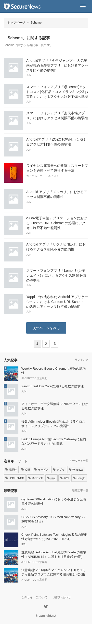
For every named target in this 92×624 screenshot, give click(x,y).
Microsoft (35, 478)
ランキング (81, 359)
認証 (51, 478)
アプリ (59, 469)
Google (79, 478)
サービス (41, 469)
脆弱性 (11, 469)
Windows (76, 469)
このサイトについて (34, 597)
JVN (64, 478)
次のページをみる (46, 328)
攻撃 (25, 469)
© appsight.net (46, 615)
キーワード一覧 (78, 460)
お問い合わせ (62, 597)
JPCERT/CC (14, 478)
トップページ (16, 22)
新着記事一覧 (80, 490)
